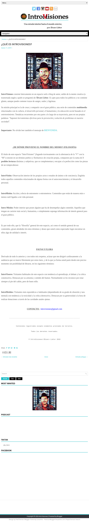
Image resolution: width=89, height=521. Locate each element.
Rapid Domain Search (73, 519)
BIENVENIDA (50, 130)
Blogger (59, 516)
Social (5, 378)
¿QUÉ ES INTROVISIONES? (16, 44)
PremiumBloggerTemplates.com (54, 519)
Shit (19, 378)
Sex (12, 378)
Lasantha (40, 519)
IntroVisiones (43, 516)
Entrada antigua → (82, 357)
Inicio (46, 357)
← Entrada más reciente (9, 357)
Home (4, 39)
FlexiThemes (20, 519)
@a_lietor (6, 445)
